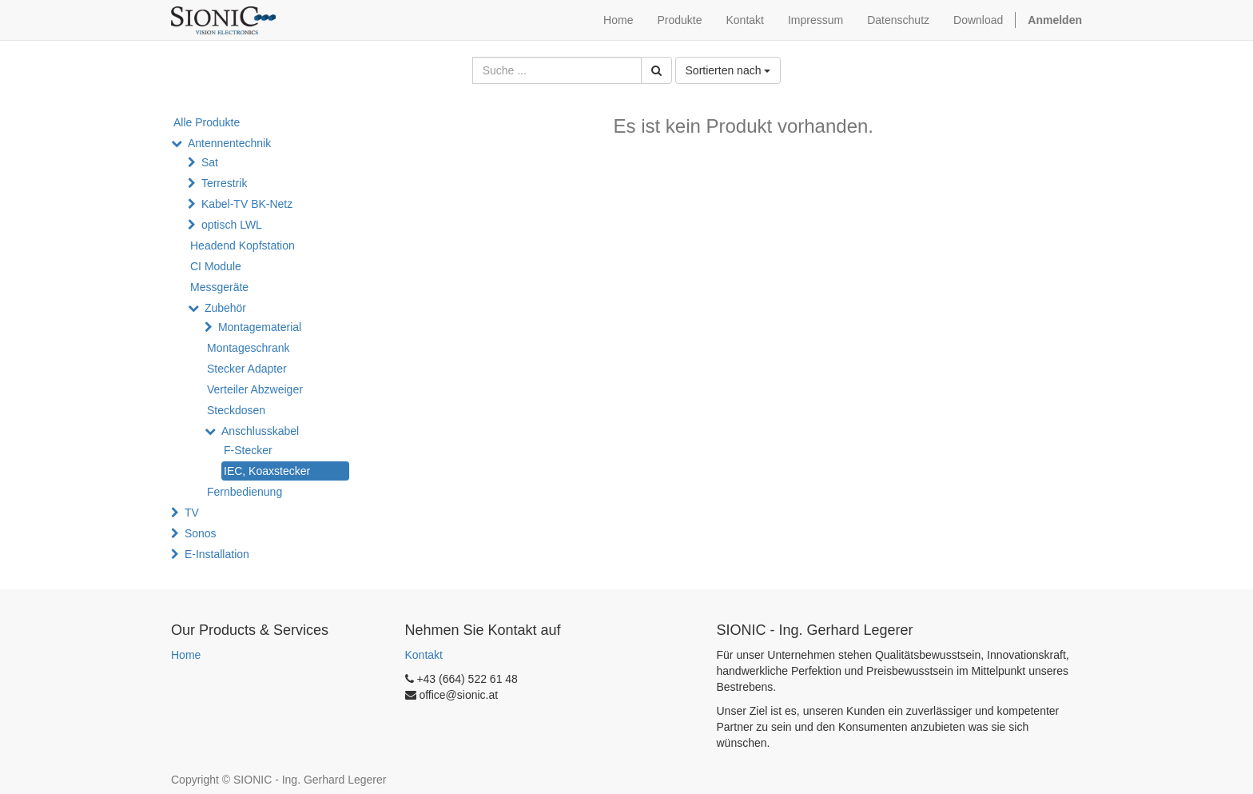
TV (192, 512)
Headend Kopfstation (242, 245)
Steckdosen (236, 410)
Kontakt (424, 654)
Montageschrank (248, 347)
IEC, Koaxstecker (267, 471)
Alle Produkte (206, 122)
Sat (209, 162)
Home (186, 654)
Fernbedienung (244, 491)
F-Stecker (248, 450)
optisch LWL (231, 224)
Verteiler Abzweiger (255, 389)
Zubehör (225, 307)
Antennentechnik (229, 143)
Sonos (201, 533)
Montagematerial (259, 327)
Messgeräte (219, 287)
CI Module (215, 266)
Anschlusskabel (260, 431)
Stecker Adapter (247, 368)
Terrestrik (224, 183)
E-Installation (217, 554)
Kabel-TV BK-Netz (246, 204)
